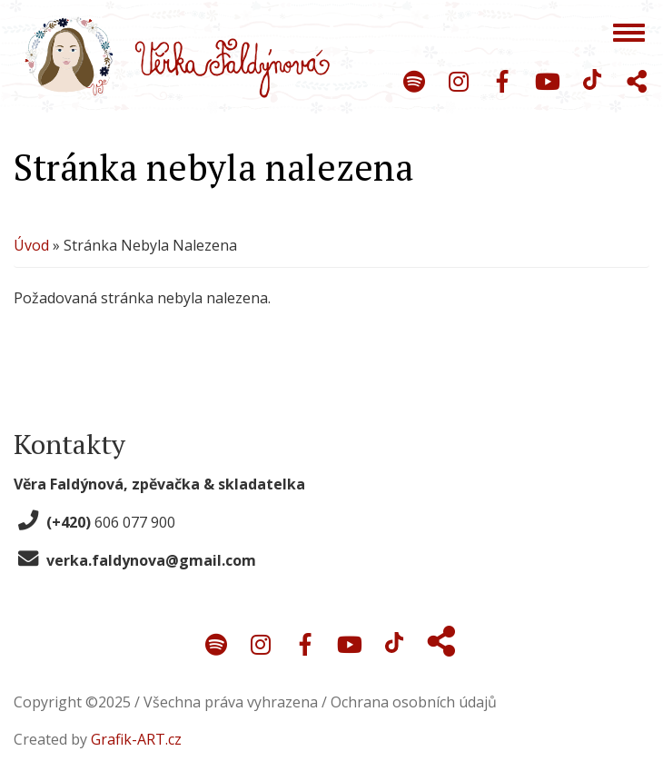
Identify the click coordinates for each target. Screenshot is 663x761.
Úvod (31, 247)
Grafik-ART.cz (136, 737)
